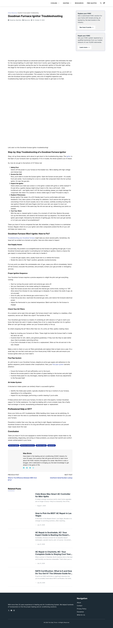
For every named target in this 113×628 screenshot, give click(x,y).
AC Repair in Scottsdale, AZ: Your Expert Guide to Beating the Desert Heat (52, 534)
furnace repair (42, 445)
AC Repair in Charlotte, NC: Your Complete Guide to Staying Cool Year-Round (53, 554)
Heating (68, 3)
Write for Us (81, 615)
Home (9, 12)
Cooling (56, 3)
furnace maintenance (28, 445)
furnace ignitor (14, 445)
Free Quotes (92, 3)
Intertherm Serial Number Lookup (61, 478)
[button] (101, 3)
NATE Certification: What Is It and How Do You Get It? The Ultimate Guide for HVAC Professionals (53, 573)
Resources (79, 3)
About (79, 602)
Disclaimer (80, 612)
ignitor (68, 156)
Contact (79, 606)
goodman (52, 445)
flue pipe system (58, 364)
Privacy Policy (81, 609)
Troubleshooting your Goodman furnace (21, 238)
